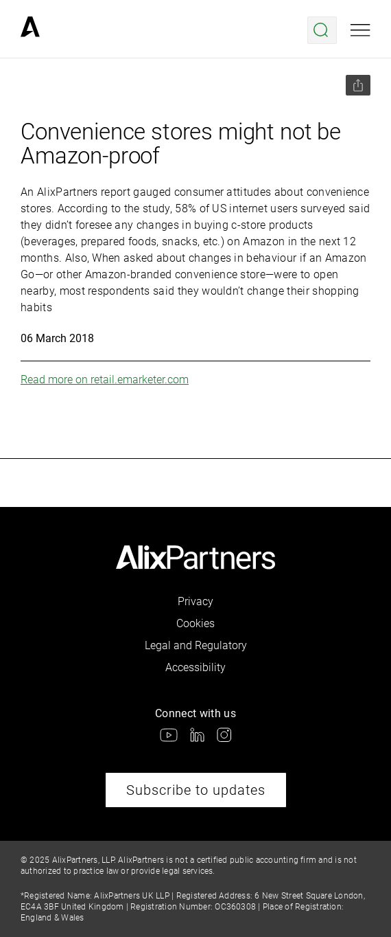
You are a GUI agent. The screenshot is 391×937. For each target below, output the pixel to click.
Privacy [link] (195, 601)
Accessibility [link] (195, 667)
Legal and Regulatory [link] (196, 645)
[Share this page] (358, 85)
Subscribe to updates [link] (195, 790)
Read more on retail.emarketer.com (105, 379)
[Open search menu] (322, 30)
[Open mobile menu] (360, 30)
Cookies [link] (195, 623)
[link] (30, 30)
